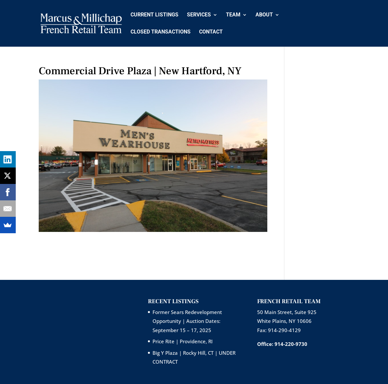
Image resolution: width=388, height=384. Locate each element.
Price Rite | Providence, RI (183, 341)
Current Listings (154, 15)
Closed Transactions (161, 32)
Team (233, 15)
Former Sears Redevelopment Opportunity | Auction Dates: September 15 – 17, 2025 (187, 321)
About (264, 15)
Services (199, 15)
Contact (211, 32)
